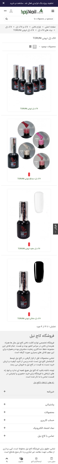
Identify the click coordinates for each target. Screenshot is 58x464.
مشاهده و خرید (16, 3)
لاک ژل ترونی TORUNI (29, 108)
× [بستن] (3, 3)
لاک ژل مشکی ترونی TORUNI (29, 318)
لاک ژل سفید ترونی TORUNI (29, 248)
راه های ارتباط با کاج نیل (43, 383)
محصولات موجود (47, 46)
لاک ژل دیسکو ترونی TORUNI (29, 178)
